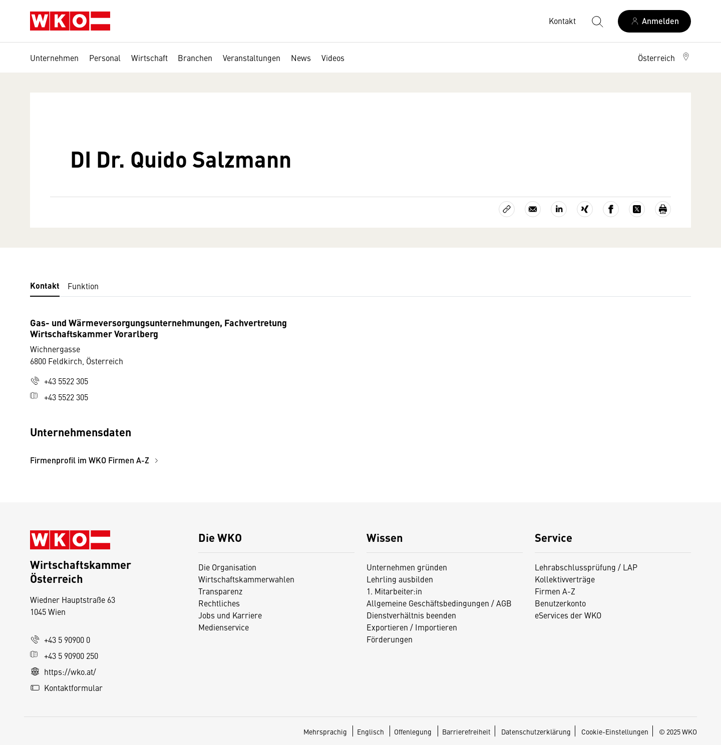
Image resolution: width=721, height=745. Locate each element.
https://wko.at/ (63, 671)
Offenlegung (413, 731)
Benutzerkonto (560, 602)
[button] (664, 58)
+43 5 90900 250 (64, 655)
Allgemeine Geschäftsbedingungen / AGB (439, 602)
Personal (105, 57)
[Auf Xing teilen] (585, 209)
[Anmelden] (654, 21)
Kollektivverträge (565, 578)
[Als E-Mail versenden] (533, 209)
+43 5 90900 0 (60, 639)
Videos (332, 57)
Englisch (371, 731)
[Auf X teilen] (637, 209)
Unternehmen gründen (407, 566)
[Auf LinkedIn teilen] (559, 209)
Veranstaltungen (251, 57)
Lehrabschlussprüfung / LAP (586, 566)
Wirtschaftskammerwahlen (246, 578)
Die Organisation (227, 566)
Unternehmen (54, 57)
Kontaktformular (66, 687)
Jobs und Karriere (230, 614)
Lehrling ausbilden (400, 578)
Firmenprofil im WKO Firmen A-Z (95, 460)
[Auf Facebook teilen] (611, 209)
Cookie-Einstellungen (614, 731)
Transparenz (220, 590)
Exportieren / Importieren (412, 626)
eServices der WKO (568, 614)
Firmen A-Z (555, 590)
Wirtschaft (149, 57)
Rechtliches (219, 602)
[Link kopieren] (507, 209)
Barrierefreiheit (466, 731)
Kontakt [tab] (45, 285)
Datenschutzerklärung (536, 731)
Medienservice (223, 626)
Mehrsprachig (325, 731)
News (301, 57)
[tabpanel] (250, 391)
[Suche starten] (597, 21)
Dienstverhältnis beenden (411, 614)
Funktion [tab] (83, 285)
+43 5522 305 (59, 380)
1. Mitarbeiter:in (394, 590)
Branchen (195, 57)
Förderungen (390, 638)
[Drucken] (663, 209)
